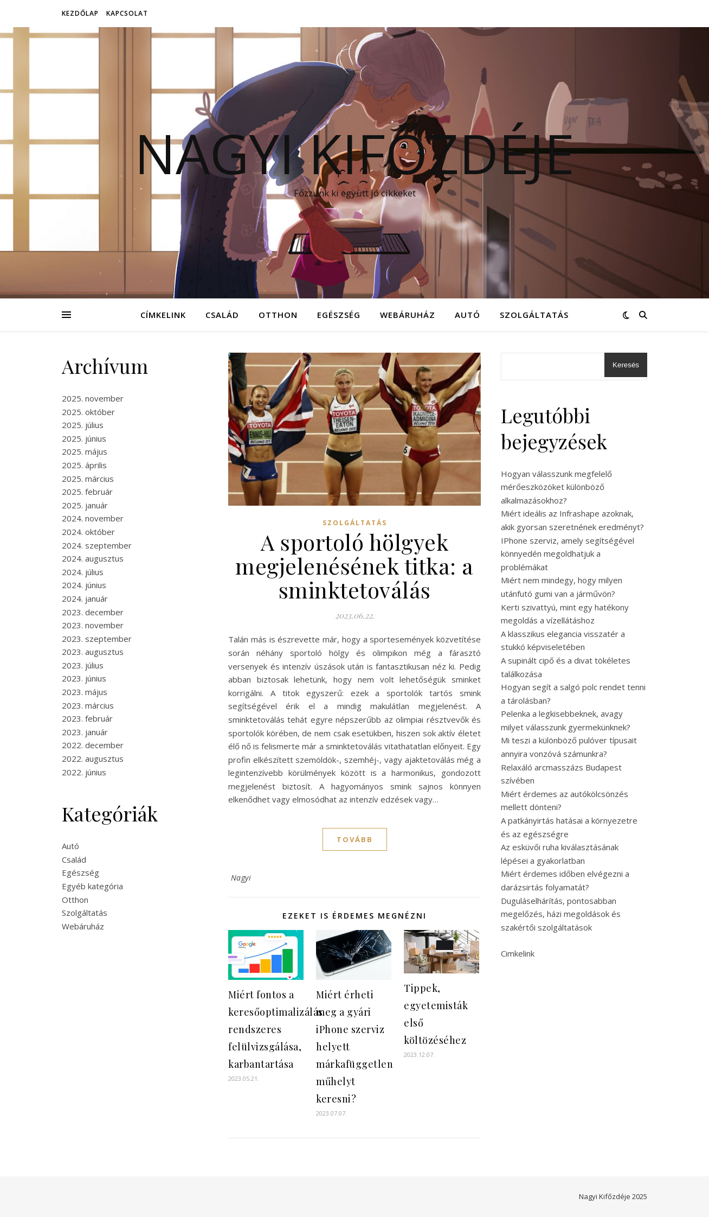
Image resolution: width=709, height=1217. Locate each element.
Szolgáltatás (534, 314)
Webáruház (407, 314)
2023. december (93, 612)
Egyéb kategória (92, 886)
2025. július (83, 424)
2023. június (84, 678)
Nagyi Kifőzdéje (354, 153)
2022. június (84, 772)
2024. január (85, 598)
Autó (467, 314)
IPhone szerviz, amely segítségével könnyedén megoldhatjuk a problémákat (567, 553)
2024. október (88, 531)
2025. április (84, 465)
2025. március (88, 478)
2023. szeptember (97, 638)
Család (222, 314)
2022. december (93, 745)
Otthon (278, 314)
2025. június (84, 438)
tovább (355, 839)
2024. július (83, 571)
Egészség (338, 314)
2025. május (84, 451)
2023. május (84, 691)
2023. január (85, 732)
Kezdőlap (80, 13)
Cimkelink (517, 953)
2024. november (93, 518)
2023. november (93, 625)
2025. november (93, 398)
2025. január (85, 505)
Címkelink (163, 314)
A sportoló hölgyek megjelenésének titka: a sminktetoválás (354, 565)
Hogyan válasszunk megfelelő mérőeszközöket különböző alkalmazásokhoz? (556, 487)
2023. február (87, 718)
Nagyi (241, 877)
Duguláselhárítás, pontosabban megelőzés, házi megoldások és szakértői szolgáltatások (561, 914)
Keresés (626, 365)
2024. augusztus (93, 558)
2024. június (84, 584)
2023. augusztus (93, 651)
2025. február (87, 491)
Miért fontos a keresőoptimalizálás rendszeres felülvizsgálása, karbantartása (275, 1029)
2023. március (88, 705)
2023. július (83, 665)
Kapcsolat (127, 13)
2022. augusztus (93, 758)
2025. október (88, 411)
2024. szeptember (97, 545)
